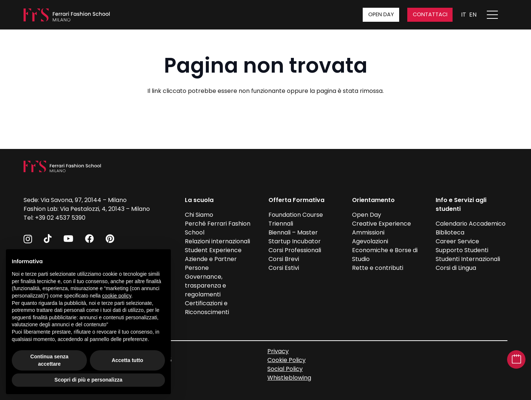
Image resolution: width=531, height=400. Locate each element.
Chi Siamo (199, 215)
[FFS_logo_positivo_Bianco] (67, 14)
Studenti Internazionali (468, 259)
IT (463, 14)
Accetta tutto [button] (127, 360)
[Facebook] (89, 238)
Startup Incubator (294, 241)
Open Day (366, 215)
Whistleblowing (289, 377)
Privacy (278, 351)
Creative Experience (381, 223)
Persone (197, 268)
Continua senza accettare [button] (49, 360)
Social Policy (285, 369)
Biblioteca (450, 232)
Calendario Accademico (471, 223)
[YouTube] (68, 238)
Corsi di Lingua (456, 268)
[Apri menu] (496, 14)
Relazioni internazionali (217, 241)
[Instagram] (28, 239)
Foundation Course (295, 215)
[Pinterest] (110, 238)
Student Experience (213, 250)
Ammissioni (368, 232)
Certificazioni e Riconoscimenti (207, 307)
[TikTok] (48, 238)
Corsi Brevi (283, 259)
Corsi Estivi (283, 268)
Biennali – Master (293, 232)
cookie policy (116, 296)
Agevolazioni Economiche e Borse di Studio (385, 250)
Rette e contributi (377, 268)
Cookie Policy (286, 360)
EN (473, 14)
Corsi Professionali (294, 250)
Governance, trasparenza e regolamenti (205, 285)
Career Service (457, 241)
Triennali (280, 223)
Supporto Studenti (462, 250)
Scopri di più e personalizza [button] (88, 380)
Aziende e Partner (211, 259)
